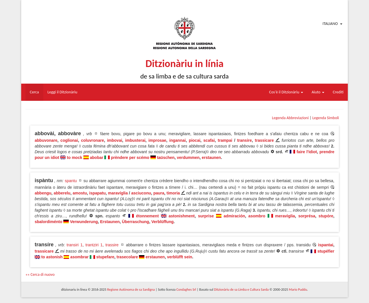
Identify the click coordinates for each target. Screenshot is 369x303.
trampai (225, 140)
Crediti (338, 92)
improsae (157, 140)
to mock (74, 157)
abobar (96, 157)
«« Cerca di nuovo (40, 274)
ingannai (177, 140)
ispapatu (97, 193)
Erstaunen (109, 221)
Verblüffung (162, 221)
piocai (194, 140)
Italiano (330, 23)
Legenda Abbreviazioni (290, 117)
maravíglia (118, 193)
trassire (112, 245)
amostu (80, 193)
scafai (209, 140)
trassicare (264, 140)
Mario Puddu (298, 290)
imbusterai (135, 140)
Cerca (34, 92)
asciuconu (141, 193)
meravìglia (285, 216)
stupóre (326, 216)
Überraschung (135, 221)
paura (158, 193)
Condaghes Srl (186, 290)
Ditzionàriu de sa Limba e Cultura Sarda (241, 290)
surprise (206, 216)
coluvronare (92, 140)
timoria (173, 193)
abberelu (62, 193)
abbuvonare (46, 140)
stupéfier (325, 251)
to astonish (52, 257)
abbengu (43, 193)
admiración (234, 216)
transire (244, 140)
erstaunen (211, 157)
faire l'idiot (307, 151)
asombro (256, 216)
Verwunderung (84, 221)
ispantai (325, 245)
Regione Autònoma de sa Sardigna (131, 290)
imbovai (114, 140)
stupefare (105, 257)
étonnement (147, 216)
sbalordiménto (48, 221)
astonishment (181, 216)
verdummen (188, 157)
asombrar (79, 257)
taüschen (165, 157)
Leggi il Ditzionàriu (62, 92)
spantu (71, 180)
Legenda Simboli (325, 117)
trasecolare (127, 257)
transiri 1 (74, 245)
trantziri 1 (94, 245)
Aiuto (318, 92)
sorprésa (306, 216)
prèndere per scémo (130, 157)
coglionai (69, 140)
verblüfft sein (179, 257)
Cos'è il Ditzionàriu (286, 92)
